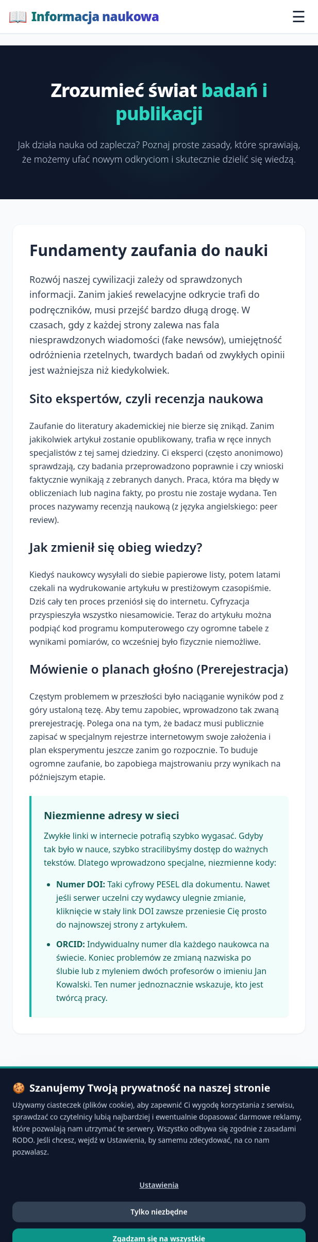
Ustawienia (158, 1218)
